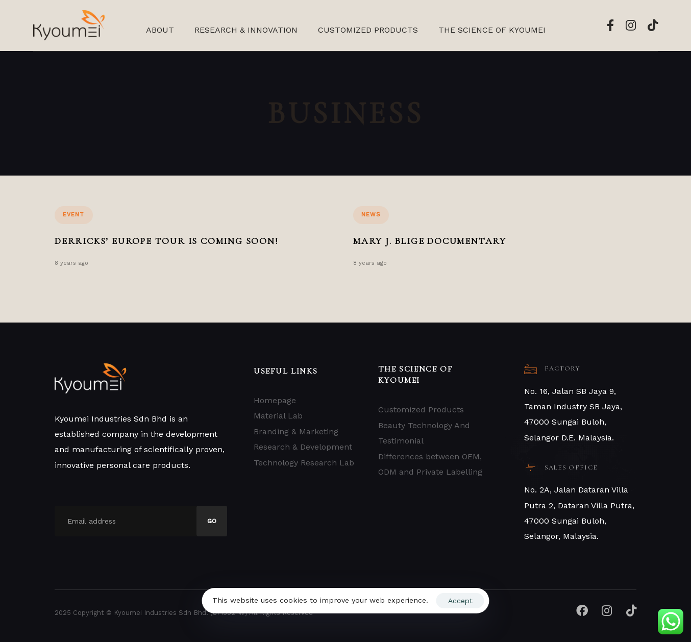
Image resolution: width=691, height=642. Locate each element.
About (160, 30)
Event (74, 214)
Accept (460, 601)
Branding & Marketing (296, 431)
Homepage (275, 400)
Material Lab (278, 416)
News (371, 214)
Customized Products (368, 30)
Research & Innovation (246, 30)
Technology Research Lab (304, 462)
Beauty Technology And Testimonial (424, 433)
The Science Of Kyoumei (492, 30)
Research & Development (303, 447)
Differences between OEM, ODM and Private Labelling (430, 464)
